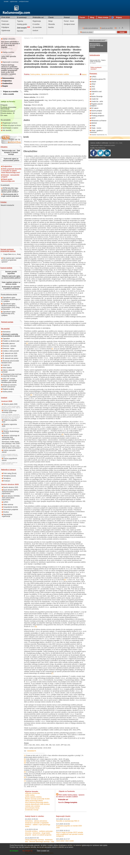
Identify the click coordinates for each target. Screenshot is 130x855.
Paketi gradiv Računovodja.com (8, 180)
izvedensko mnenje (31, 810)
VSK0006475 (31, 751)
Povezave (4, 21)
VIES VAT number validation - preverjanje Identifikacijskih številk (9, 380)
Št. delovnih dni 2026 (9, 356)
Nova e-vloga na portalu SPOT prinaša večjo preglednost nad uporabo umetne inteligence (69, 834)
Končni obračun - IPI (8, 113)
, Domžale (96, 45)
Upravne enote (96, 113)
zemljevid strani (23, 1)
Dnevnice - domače (8, 346)
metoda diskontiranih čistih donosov (37, 804)
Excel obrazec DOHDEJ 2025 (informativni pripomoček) (11, 498)
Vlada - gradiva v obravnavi (96, 131)
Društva (5, 512)
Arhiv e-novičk (8, 94)
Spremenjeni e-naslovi (9, 128)
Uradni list (5, 365)
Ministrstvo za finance (98, 121)
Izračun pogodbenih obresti (9, 459)
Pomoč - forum (69, 21)
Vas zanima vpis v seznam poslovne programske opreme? (11, 260)
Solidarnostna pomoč (8, 111)
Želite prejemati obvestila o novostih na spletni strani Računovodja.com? (11, 170)
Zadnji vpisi (5, 24)
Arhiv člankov (6, 368)
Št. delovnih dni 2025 (9, 353)
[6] (36, 626)
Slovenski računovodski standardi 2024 (10, 362)
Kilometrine (5, 332)
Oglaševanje (5, 30)
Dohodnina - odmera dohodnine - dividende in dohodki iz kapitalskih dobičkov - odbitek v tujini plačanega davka (37, 823)
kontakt (6, 1)
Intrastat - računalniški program (10, 176)
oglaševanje (13, 1)
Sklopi (50, 21)
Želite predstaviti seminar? (96, 68)
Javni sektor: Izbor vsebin (65, 841)
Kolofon (113, 145)
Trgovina (20, 21)
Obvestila (51, 24)
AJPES (5, 502)
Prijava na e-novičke (10, 91)
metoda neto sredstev (32, 806)
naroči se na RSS (106, 28)
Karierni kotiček (6, 268)
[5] (65, 580)
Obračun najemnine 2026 (9, 425)
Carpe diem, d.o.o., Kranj (115, 143)
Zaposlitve (5, 338)
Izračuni (35, 30)
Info (96, 148)
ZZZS (92, 89)
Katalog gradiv (22, 24)
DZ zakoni (94, 108)
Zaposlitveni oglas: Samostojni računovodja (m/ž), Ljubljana (11, 299)
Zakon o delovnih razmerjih (8, 371)
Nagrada (4, 105)
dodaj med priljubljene (90, 28)
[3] (31, 395)
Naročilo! (20, 31)
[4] (62, 434)
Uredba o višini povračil (10, 351)
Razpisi (4, 86)
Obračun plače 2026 (9, 404)
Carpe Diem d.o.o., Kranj (11, 254)
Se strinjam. (14, 851)
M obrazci (6, 481)
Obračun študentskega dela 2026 (10, 432)
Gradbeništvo (6, 83)
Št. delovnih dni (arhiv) (9, 358)
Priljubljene (5, 27)
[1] (27, 343)
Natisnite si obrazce (8, 470)
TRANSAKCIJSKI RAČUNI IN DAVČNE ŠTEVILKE (11, 375)
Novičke (51, 27)
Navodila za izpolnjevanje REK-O (67, 821)
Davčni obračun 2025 (10, 487)
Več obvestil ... (7, 130)
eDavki (93, 82)
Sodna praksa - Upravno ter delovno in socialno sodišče (49, 74)
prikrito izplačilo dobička (33, 797)
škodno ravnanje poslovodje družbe (37, 799)
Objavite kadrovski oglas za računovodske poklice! (11, 277)
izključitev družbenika (32, 793)
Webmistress (101, 148)
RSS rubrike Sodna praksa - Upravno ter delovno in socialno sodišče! (70, 796)
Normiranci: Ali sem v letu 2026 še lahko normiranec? (11, 447)
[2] (52, 349)
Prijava (117, 17)
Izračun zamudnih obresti (9, 451)
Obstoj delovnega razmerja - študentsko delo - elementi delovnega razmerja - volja (39, 840)
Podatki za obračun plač (10, 341)
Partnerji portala (7, 322)
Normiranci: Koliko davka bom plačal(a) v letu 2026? (11, 442)
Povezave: (93, 73)
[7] (52, 673)
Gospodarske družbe (10, 507)
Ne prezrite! (5, 329)
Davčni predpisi (96, 111)
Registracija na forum (9, 123)
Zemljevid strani (69, 24)
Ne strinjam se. (27, 851)
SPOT (93, 118)
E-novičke (36, 24)
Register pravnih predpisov (96, 105)
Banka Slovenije (96, 96)
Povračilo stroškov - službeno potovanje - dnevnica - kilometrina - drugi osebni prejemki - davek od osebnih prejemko (39, 833)
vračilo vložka (29, 795)
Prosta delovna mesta (9, 294)
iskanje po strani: (86, 32)
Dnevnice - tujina (7, 348)
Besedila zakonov (8, 343)
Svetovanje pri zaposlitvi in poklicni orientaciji (11, 288)
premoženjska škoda (32, 808)
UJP (92, 94)
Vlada (92, 126)
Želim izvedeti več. (43, 851)
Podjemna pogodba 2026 (9, 421)
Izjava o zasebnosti (104, 145)
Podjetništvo (6, 81)
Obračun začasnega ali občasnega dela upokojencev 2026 (10, 437)
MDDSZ (93, 123)
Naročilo (67, 802)
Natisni (84, 74)
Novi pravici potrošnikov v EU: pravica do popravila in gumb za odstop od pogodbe (10, 44)
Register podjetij (7, 389)
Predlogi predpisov (97, 116)
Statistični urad (96, 91)
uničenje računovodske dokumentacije (8, 108)
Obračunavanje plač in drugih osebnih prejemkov (10, 195)
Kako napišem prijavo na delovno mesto (11, 283)
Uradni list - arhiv (96, 101)
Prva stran (5, 17)
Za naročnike (37, 27)
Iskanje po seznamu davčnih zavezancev (9, 386)
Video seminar (7, 504)
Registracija (37, 21)
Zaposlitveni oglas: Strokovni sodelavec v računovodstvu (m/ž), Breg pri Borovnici (10, 306)
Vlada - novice (95, 128)
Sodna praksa (6, 392)
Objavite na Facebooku (67, 791)
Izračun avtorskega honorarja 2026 (9, 411)
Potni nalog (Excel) (9, 473)
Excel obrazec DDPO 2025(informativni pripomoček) (10, 491)
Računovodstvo (7, 78)
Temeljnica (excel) (9, 476)
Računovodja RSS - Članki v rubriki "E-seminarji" (98, 60)
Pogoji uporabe (94, 145)
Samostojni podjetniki (10, 509)
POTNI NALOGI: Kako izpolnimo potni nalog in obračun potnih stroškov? (10, 190)
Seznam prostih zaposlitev (11, 272)
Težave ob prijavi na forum (11, 125)
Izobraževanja (95, 55)
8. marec (4, 115)
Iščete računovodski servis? (97, 40)
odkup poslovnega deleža (34, 801)
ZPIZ (92, 87)
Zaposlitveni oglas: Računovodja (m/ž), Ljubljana (8, 313)
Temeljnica (6, 478)
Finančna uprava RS (98, 79)
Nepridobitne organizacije (7, 515)
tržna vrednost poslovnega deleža (36, 802)
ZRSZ (92, 84)
